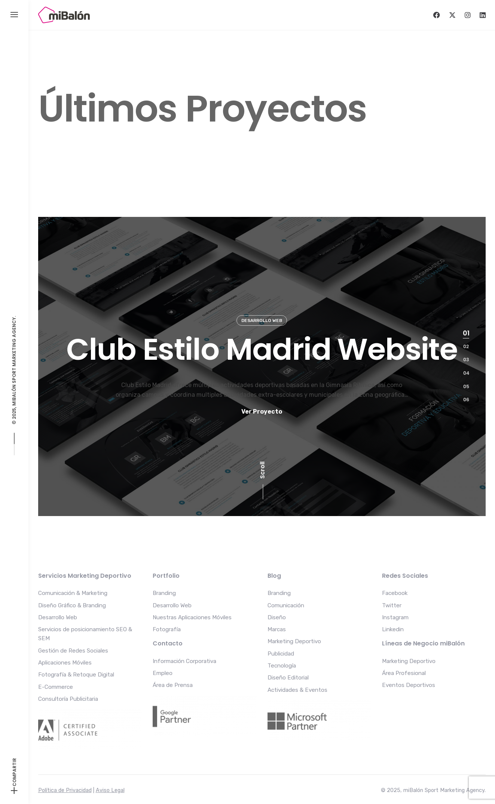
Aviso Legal (110, 790)
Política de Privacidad (65, 790)
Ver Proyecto (261, 412)
